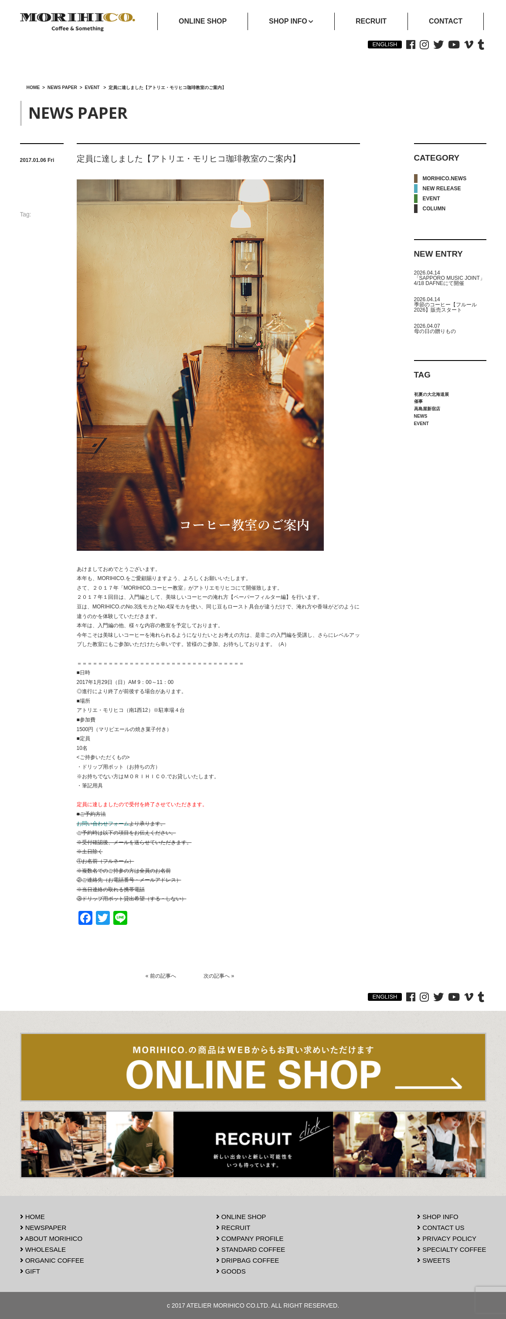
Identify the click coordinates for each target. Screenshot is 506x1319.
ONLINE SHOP (241, 1216)
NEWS (421, 416)
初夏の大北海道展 (431, 394)
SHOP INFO (437, 1216)
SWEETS (433, 1260)
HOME (32, 1216)
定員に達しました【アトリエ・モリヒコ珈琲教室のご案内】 (188, 159)
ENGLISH (384, 44)
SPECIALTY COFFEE (451, 1249)
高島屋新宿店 (427, 408)
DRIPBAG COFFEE (247, 1260)
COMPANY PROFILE (250, 1238)
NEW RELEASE (442, 188)
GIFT (30, 1271)
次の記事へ (217, 976)
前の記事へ (163, 976)
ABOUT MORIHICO (51, 1238)
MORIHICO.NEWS (445, 178)
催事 (418, 401)
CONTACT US (440, 1227)
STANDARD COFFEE (250, 1249)
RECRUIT (233, 1227)
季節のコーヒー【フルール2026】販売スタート (445, 307)
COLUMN (434, 209)
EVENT (431, 199)
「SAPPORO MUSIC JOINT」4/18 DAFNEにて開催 (449, 280)
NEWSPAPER (43, 1227)
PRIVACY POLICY (446, 1238)
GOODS (231, 1271)
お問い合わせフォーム (103, 824)
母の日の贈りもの (435, 331)
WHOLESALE (43, 1249)
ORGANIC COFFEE (52, 1260)
